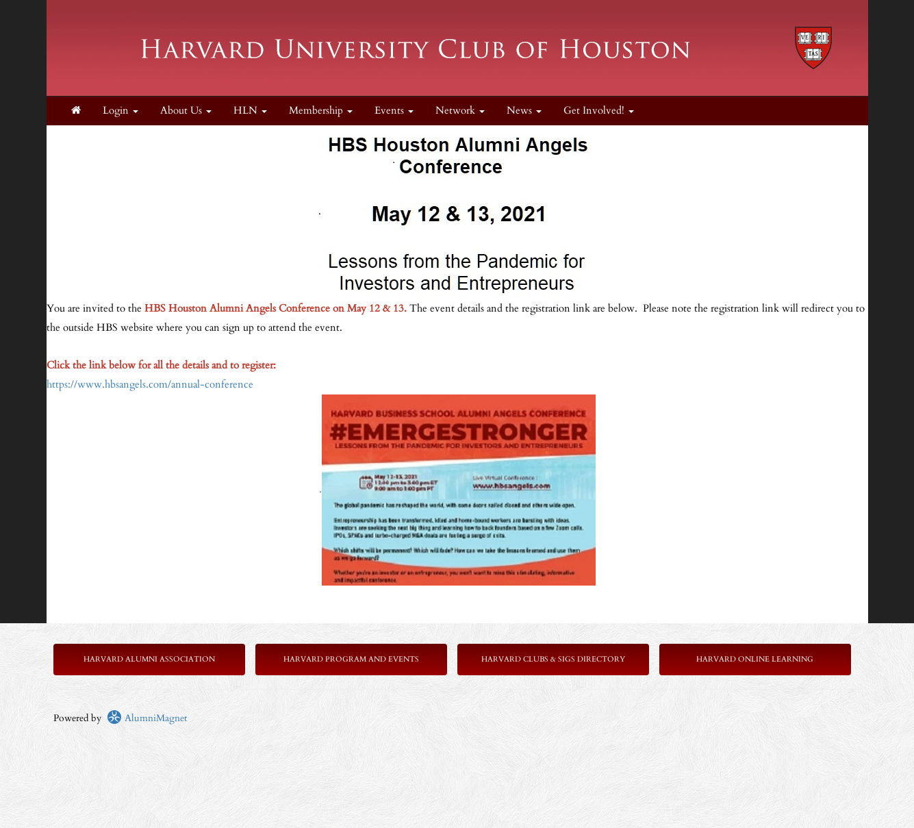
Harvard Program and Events (351, 659)
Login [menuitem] (120, 110)
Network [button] (460, 110)
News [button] (524, 110)
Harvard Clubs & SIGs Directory (553, 659)
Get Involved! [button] (598, 110)
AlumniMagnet (147, 718)
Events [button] (394, 110)
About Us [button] (186, 110)
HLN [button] (250, 110)
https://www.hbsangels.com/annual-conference (150, 384)
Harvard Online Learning (754, 659)
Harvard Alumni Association (149, 659)
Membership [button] (321, 110)
